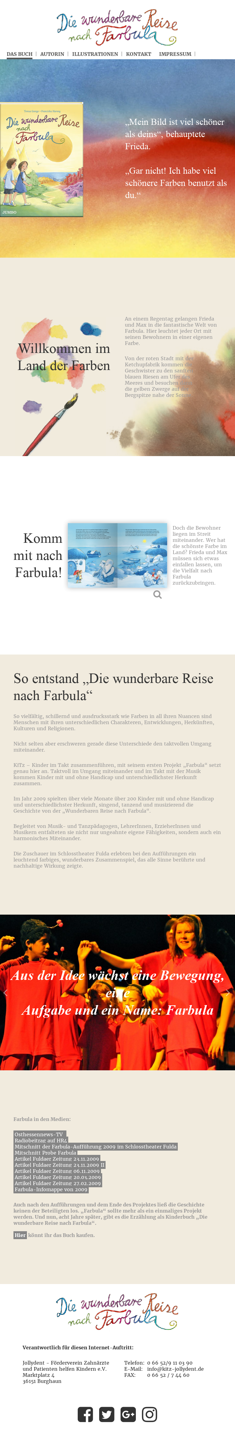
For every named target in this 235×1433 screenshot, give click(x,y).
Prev (6, 992)
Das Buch (19, 54)
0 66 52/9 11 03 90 (169, 1363)
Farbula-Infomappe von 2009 (51, 1189)
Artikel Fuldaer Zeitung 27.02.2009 (58, 1183)
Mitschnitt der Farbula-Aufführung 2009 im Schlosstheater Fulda (96, 1147)
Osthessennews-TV (39, 1134)
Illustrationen (95, 54)
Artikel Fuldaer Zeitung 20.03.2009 (58, 1177)
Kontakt (138, 54)
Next (229, 992)
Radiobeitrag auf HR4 (41, 1140)
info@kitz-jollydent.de (175, 1369)
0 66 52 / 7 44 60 (168, 1375)
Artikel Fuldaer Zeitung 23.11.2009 (57, 1159)
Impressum (175, 54)
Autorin (52, 54)
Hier (20, 1235)
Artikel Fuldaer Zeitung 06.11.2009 (57, 1171)
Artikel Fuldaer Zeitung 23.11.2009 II (59, 1165)
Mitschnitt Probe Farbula (45, 1153)
